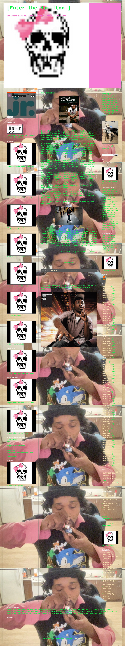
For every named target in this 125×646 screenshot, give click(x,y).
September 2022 (107, 380)
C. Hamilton (109, 277)
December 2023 (107, 348)
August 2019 (106, 447)
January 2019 (106, 458)
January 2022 (106, 399)
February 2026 (107, 291)
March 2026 (106, 288)
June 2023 (105, 360)
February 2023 (107, 369)
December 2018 (107, 461)
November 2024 (107, 323)
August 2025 (106, 304)
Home (68, 275)
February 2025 (107, 316)
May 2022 (105, 389)
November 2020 (107, 417)
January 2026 (106, 293)
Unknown (108, 279)
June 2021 (105, 408)
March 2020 (106, 435)
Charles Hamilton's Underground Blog (110, 581)
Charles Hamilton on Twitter (109, 573)
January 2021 (106, 412)
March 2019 (106, 454)
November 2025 (107, 298)
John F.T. (107, 586)
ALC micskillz (108, 510)
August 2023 (106, 357)
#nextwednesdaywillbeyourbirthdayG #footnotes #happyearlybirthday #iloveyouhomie (110, 475)
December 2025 (107, 295)
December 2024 (107, 321)
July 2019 (105, 449)
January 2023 (106, 371)
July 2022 (105, 385)
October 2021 (106, 405)
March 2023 (106, 366)
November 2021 (107, 403)
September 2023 (107, 355)
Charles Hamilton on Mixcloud (109, 569)
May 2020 (105, 431)
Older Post (92, 275)
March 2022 (106, 394)
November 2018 (107, 463)
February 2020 (107, 438)
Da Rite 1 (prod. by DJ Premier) (14, 118)
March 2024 (106, 341)
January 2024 (106, 346)
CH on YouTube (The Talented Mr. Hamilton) (110, 558)
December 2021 (107, 401)
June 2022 (105, 387)
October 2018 (106, 465)
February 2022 (107, 396)
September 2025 (107, 302)
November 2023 (107, 350)
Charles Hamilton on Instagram (109, 565)
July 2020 (105, 426)
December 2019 (107, 442)
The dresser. (108, 591)
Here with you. (109, 584)
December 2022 (107, 373)
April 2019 (106, 451)
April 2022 (106, 392)
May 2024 (105, 337)
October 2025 (106, 300)
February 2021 (107, 410)
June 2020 (105, 428)
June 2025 (105, 309)
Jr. (7, 118)
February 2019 (107, 456)
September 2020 (107, 422)
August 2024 (106, 330)
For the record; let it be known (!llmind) (109, 495)
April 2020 (106, 433)
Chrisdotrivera (109, 482)
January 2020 (106, 440)
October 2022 (106, 378)
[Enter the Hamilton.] (39, 8)
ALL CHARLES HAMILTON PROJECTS (110, 553)
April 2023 (106, 364)
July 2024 (105, 332)
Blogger (78, 638)
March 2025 (106, 314)
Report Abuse (107, 487)
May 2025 (105, 311)
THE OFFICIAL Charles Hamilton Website (109, 595)
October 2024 (106, 325)
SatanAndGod (107, 589)
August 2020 (106, 424)
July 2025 (105, 307)
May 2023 (105, 362)
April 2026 (106, 286)
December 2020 (107, 415)
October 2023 (106, 353)
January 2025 (106, 318)
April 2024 (106, 339)
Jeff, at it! (108, 507)
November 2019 (107, 445)
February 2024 (107, 343)
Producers (45, 282)
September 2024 (107, 327)
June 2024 (105, 334)
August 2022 (106, 383)
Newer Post (45, 275)
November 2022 (107, 376)
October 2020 (106, 419)
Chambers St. (108, 562)
